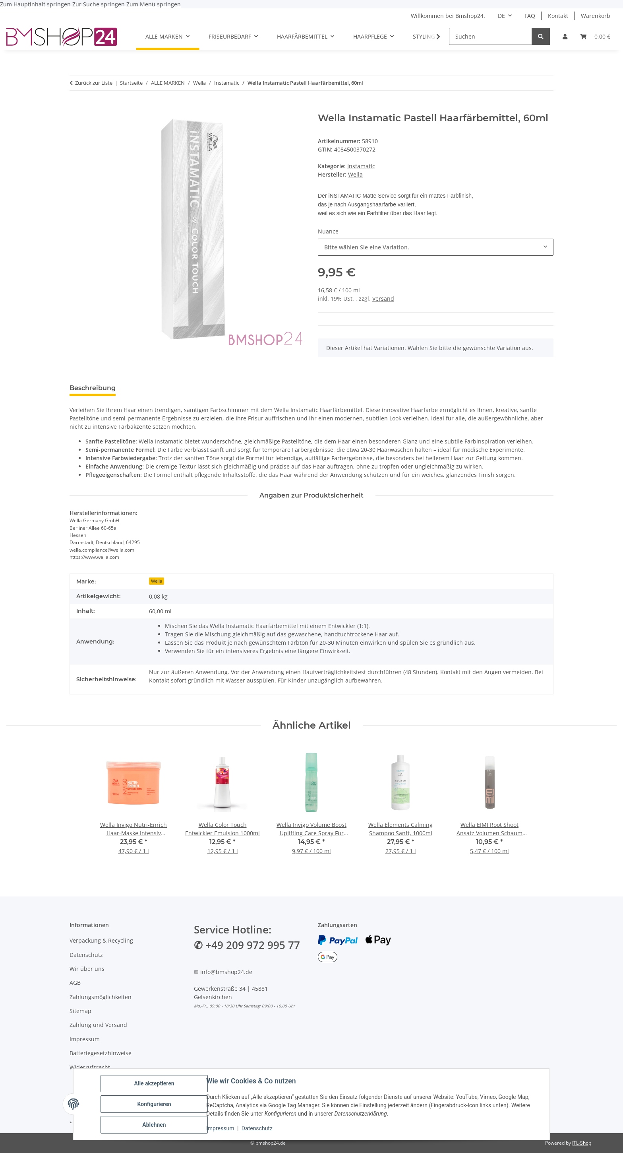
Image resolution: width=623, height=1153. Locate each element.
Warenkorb (595, 15)
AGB (75, 982)
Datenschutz (257, 1128)
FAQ (529, 15)
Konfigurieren (154, 1104)
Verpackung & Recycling (101, 940)
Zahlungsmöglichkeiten (101, 997)
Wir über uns (87, 968)
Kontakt (558, 15)
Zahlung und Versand (98, 1025)
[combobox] (435, 247)
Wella (156, 581)
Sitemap (80, 1011)
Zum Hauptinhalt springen (36, 4)
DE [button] (501, 15)
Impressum (220, 1128)
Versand (383, 298)
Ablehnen (154, 1125)
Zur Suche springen (99, 4)
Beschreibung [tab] (93, 388)
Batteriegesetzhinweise (101, 1053)
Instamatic (361, 166)
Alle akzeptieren (154, 1083)
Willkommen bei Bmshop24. (448, 15)
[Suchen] (490, 36)
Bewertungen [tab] (151, 388)
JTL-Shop (581, 1142)
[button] (565, 36)
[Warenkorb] (595, 36)
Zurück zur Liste (93, 82)
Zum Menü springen (153, 4)
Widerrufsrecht (90, 1067)
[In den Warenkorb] (76, 108)
